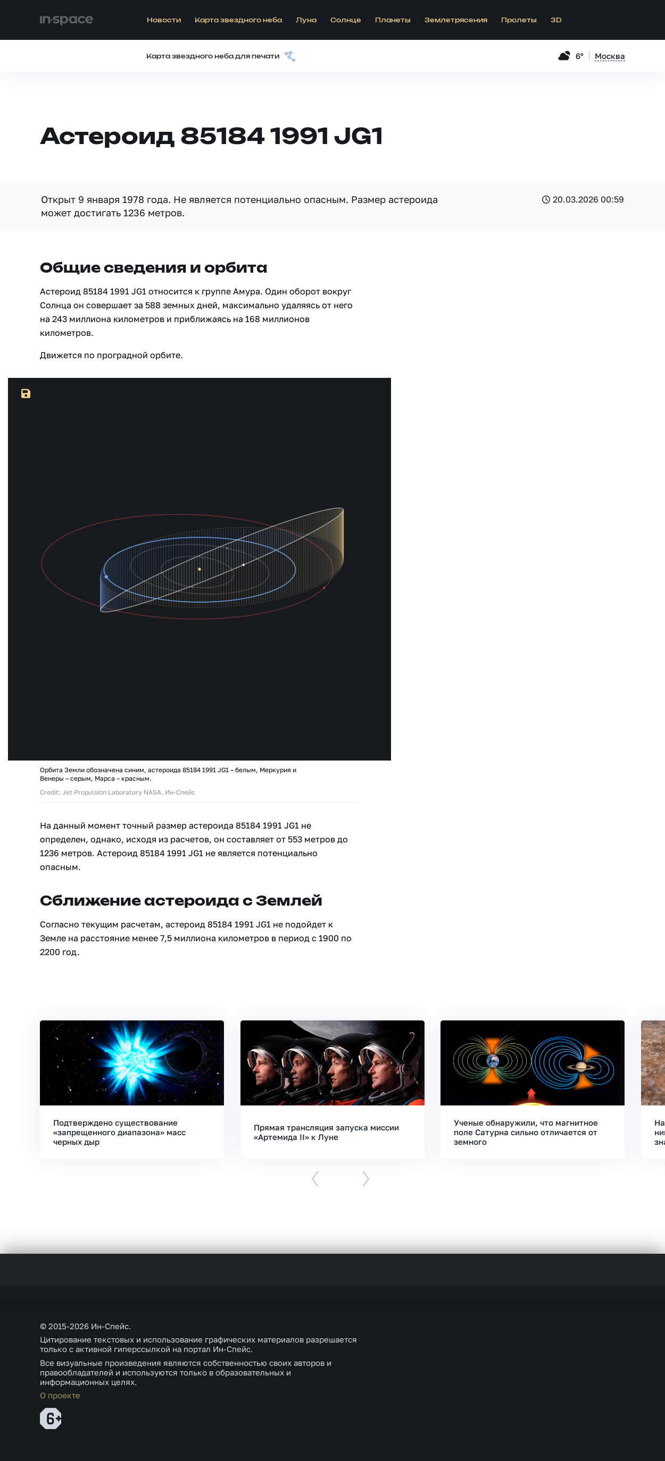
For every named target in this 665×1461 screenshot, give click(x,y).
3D (556, 20)
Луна (306, 20)
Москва (610, 56)
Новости (164, 20)
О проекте (60, 1395)
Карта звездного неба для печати (212, 57)
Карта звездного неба (238, 20)
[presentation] (315, 1180)
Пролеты (519, 20)
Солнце (345, 20)
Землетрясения (456, 20)
